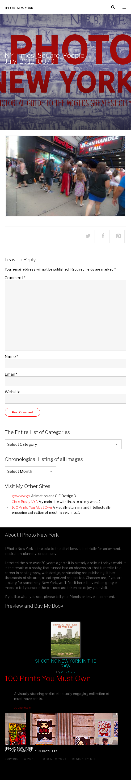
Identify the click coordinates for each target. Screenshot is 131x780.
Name (11, 356)
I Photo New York (19, 8)
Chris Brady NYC (25, 502)
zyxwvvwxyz (21, 496)
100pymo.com (22, 707)
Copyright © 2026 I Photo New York (36, 759)
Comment (15, 278)
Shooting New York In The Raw (65, 664)
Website (13, 392)
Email (11, 374)
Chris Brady (68, 672)
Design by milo (85, 759)
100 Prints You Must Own (32, 507)
